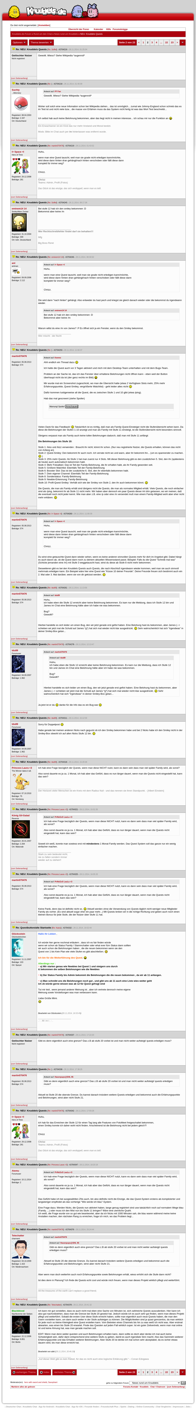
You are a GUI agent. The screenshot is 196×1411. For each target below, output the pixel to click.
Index (44, 1372)
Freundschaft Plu (109, 1407)
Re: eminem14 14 (55, 257)
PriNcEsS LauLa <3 (63, 817)
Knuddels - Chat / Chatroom (152, 1387)
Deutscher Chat (13, 1407)
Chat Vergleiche (163, 1407)
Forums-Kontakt (130, 1387)
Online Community (145, 1407)
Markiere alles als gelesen (23, 1387)
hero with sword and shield (35, 1382)
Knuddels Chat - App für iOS (69, 1407)
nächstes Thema (64, 1372)
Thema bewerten (41, 42)
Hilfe (108, 29)
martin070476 (61, 652)
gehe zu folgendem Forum (117, 1383)
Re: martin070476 (55, 146)
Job (188, 1407)
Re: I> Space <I (54, 514)
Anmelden (44, 25)
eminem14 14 (61, 310)
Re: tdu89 (52, 588)
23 (172, 42)
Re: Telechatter (54, 1305)
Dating (131, 1407)
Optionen (19, 42)
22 (166, 42)
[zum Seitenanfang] (19, 78)
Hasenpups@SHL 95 (64, 1077)
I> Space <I (60, 265)
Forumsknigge (120, 29)
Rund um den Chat (42, 34)
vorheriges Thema (24, 1372)
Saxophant (52, 1382)
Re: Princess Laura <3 (57, 809)
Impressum (178, 1407)
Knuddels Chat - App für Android (38, 1407)
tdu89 (57, 595)
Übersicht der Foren (78, 29)
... (161, 42)
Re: (50, 84)
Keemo (58, 358)
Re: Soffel (52, 49)
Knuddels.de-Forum (21, 34)
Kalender (98, 29)
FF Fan (58, 91)
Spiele (123, 1407)
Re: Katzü (56, 928)
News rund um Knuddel (66, 34)
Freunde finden (92, 1407)
